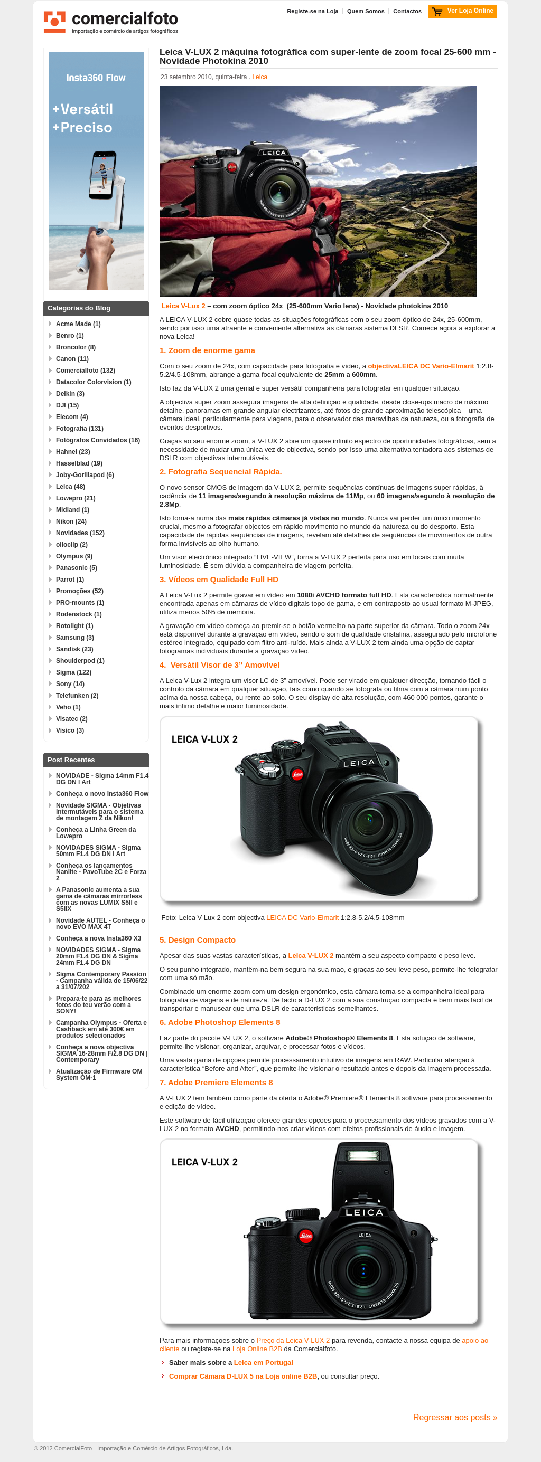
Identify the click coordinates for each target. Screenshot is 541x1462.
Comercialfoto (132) (85, 370)
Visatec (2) (72, 719)
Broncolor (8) (76, 347)
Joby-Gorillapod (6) (85, 475)
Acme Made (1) (78, 324)
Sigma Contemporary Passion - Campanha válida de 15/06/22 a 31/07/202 (101, 981)
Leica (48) (70, 486)
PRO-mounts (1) (80, 602)
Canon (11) (72, 359)
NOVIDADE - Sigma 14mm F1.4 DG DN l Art (102, 779)
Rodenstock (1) (79, 614)
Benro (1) (70, 335)
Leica (259, 77)
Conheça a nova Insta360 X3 (98, 938)
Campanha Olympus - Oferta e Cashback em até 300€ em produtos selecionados (101, 1029)
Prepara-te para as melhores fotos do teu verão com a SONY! (98, 1005)
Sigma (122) (73, 672)
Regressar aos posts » (455, 1417)
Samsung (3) (75, 637)
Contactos (407, 11)
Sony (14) (70, 684)
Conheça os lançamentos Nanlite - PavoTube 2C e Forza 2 (101, 872)
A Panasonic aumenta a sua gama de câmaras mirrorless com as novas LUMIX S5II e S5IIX (99, 899)
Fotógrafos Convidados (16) (98, 440)
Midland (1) (72, 510)
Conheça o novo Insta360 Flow (102, 794)
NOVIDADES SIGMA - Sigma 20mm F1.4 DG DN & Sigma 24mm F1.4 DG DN (98, 956)
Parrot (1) (70, 579)
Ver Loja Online (470, 10)
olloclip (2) (72, 544)
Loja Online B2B (256, 1349)
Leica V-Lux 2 (184, 306)
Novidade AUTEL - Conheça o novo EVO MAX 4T (100, 924)
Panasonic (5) (76, 568)
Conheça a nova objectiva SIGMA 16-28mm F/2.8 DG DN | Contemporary (102, 1053)
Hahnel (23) (73, 451)
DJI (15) (67, 405)
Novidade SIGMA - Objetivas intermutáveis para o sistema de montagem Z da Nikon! (99, 812)
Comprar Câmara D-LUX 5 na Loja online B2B (243, 1376)
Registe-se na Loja (312, 11)
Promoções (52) (80, 591)
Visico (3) (70, 730)
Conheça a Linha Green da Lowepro (96, 833)
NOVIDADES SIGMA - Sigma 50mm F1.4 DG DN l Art (98, 851)
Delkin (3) (70, 393)
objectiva (383, 366)
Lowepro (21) (76, 498)
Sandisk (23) (75, 649)
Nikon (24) (71, 521)
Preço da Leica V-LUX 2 (293, 1340)
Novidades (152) (80, 533)
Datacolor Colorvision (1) (94, 382)
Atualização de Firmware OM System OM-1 (99, 1074)
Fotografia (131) (80, 428)
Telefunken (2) (77, 695)
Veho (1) (68, 707)
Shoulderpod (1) (80, 660)
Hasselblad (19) (79, 463)
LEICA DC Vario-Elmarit (436, 366)
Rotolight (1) (75, 626)
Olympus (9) (74, 556)
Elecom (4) (72, 417)
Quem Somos (366, 11)
